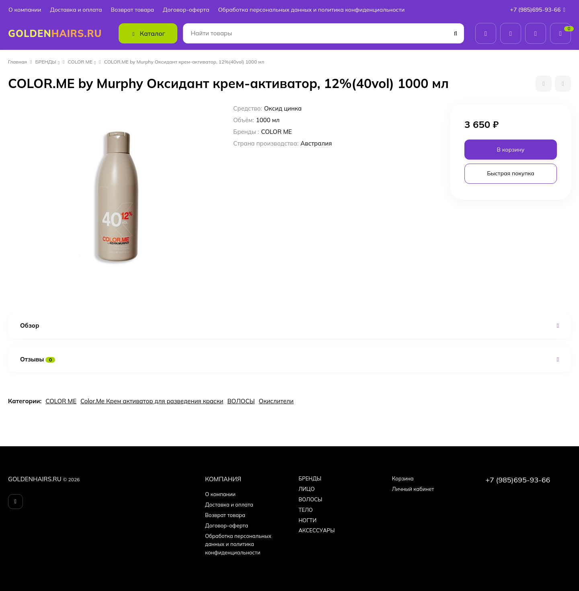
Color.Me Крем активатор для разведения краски (151, 401)
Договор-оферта (186, 9)
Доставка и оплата (76, 9)
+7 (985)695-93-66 (539, 9)
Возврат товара (132, 9)
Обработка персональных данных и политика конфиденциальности (311, 9)
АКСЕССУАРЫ (316, 530)
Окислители (276, 401)
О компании (24, 9)
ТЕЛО (305, 510)
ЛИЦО (306, 489)
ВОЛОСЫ (241, 401)
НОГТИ (307, 520)
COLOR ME (80, 62)
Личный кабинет (413, 489)
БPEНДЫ (45, 62)
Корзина (403, 478)
